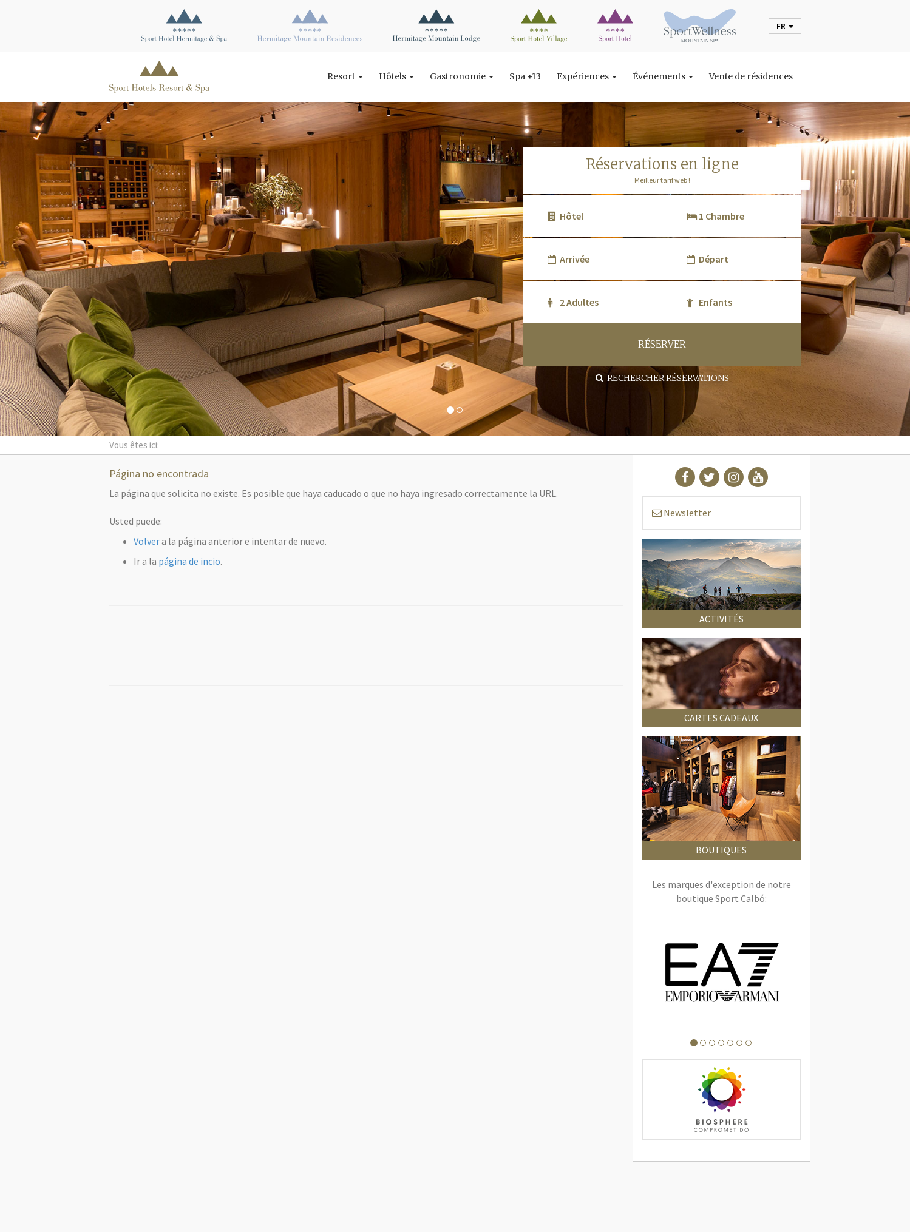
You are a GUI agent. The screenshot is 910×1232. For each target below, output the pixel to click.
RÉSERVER (662, 344)
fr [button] (784, 26)
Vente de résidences (751, 76)
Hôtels (396, 76)
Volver (147, 541)
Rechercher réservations (662, 377)
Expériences (587, 76)
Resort (345, 76)
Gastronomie (462, 76)
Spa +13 (525, 76)
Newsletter (681, 513)
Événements (663, 76)
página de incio (189, 561)
